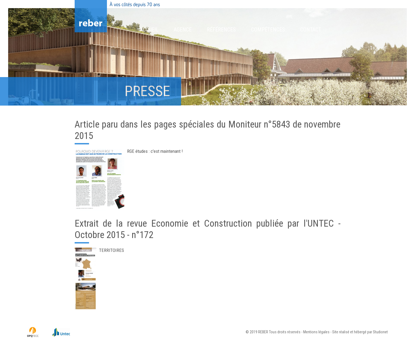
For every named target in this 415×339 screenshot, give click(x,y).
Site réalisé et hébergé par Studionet (360, 332)
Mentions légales (316, 332)
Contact (310, 29)
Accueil (149, 29)
